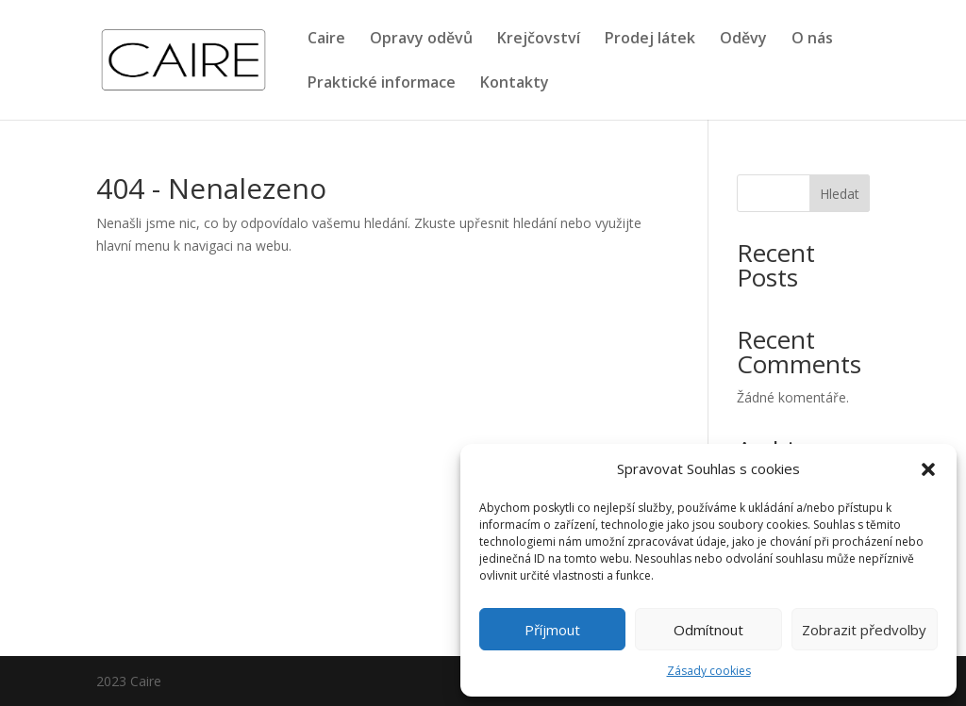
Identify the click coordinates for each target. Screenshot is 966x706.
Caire (326, 39)
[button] (928, 469)
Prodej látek (650, 39)
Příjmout (552, 629)
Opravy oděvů (421, 39)
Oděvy (743, 39)
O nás (812, 39)
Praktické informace (382, 83)
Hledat (839, 194)
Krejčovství (538, 39)
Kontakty (514, 83)
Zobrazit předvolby (864, 629)
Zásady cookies (709, 671)
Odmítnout (708, 629)
